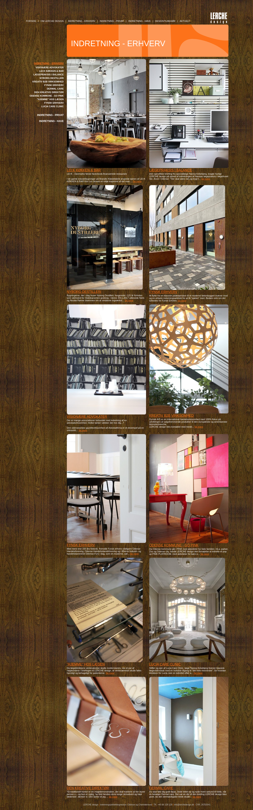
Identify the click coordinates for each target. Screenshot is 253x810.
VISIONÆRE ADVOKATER (50, 67)
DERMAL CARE (55, 88)
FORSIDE (31, 21)
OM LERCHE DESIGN (52, 21)
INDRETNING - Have (139, 21)
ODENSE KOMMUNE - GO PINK (47, 96)
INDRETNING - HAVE (51, 121)
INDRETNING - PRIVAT (50, 115)
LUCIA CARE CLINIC (52, 106)
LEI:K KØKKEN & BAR (51, 71)
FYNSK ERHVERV (54, 85)
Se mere (137, 181)
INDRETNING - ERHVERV (49, 63)
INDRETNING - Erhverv (81, 21)
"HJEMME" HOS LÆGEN (50, 99)
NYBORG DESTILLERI (52, 78)
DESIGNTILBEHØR (165, 21)
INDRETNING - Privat (112, 21)
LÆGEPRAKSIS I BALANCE (48, 74)
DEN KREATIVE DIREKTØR (49, 92)
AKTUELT (185, 21)
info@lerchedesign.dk (184, 805)
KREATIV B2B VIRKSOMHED (48, 81)
